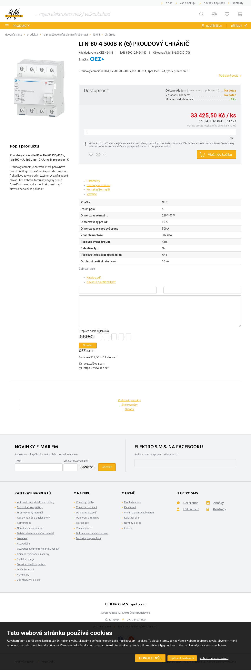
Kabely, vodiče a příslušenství (33, 517)
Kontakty (238, 3)
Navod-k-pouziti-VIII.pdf (101, 282)
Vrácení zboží (83, 528)
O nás (169, 3)
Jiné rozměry (129, 404)
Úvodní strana (13, 34)
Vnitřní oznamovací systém (139, 512)
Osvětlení (22, 538)
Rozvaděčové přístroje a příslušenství (65, 34)
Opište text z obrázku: (76, 460)
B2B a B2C (191, 509)
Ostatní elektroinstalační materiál (35, 533)
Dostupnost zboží (86, 512)
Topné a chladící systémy (31, 564)
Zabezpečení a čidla (28, 579)
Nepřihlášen (214, 25)
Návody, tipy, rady (214, 3)
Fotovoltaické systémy (30, 507)
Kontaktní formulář (98, 189)
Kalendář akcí (131, 517)
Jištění (96, 34)
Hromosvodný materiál (30, 512)
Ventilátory (23, 574)
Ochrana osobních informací (92, 533)
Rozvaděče (23, 543)
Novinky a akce (132, 522)
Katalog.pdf (94, 277)
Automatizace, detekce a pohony (36, 502)
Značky (218, 503)
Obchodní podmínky (87, 517)
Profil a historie (132, 502)
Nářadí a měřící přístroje (30, 528)
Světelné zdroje (26, 559)
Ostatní (129, 409)
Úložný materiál (25, 569)
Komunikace (24, 522)
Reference (190, 503)
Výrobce (92, 194)
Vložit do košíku (220, 154)
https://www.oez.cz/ (96, 367)
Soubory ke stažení (98, 185)
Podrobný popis (228, 75)
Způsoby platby (85, 502)
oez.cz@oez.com (94, 363)
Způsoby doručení (86, 507)
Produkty (21, 26)
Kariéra (128, 528)
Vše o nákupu (188, 3)
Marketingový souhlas (88, 538)
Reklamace (82, 522)
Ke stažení (130, 507)
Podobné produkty (129, 400)
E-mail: (18, 460)
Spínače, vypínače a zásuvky (33, 554)
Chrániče (110, 34)
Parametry (93, 180)
